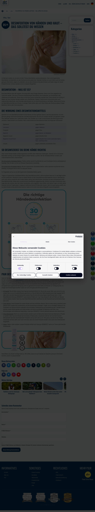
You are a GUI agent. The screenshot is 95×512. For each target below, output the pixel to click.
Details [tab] (47, 242)
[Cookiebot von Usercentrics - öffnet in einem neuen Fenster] (75, 236)
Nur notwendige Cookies (24, 275)
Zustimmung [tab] (23, 242)
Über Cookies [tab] (71, 242)
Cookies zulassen (71, 275)
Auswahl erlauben (47, 275)
